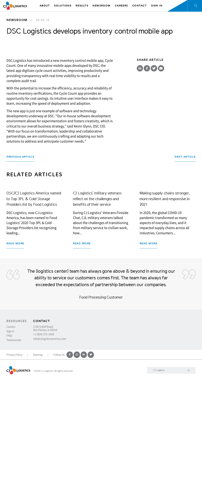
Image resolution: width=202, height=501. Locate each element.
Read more (15, 359)
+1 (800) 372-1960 (43, 454)
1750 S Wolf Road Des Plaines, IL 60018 (45, 448)
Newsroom (16, 20)
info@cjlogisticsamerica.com (49, 458)
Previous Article (20, 240)
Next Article (185, 240)
